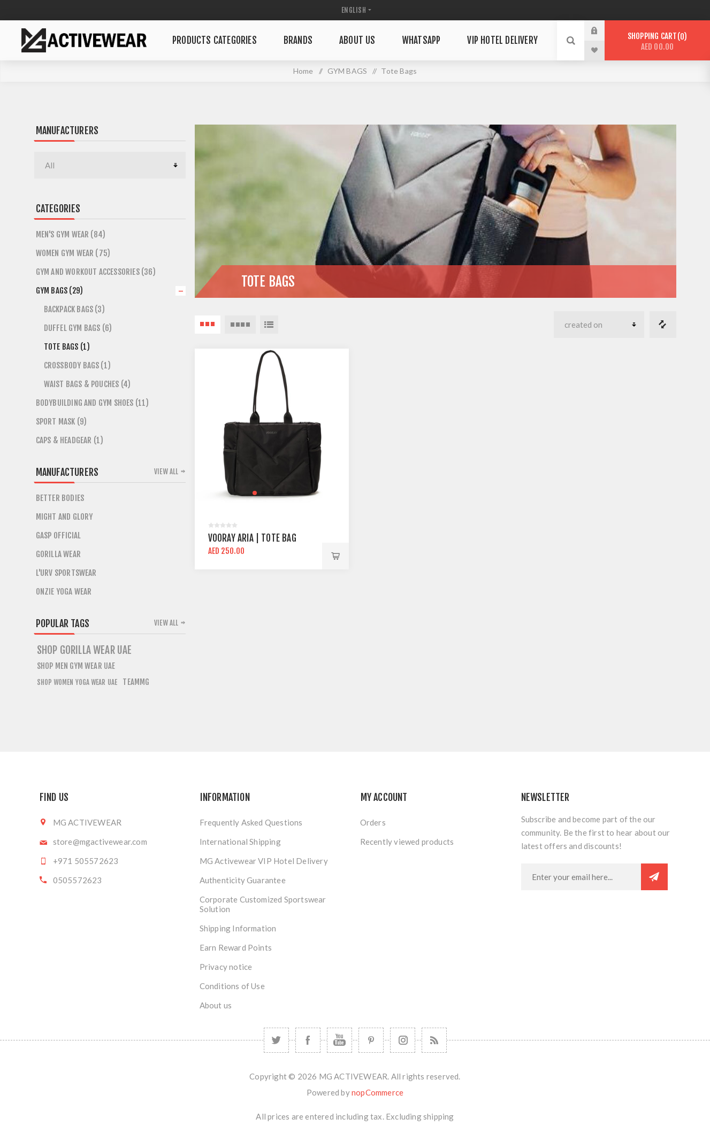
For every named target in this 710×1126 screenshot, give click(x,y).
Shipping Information (238, 928)
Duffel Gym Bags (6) (78, 328)
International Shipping (240, 841)
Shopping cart (657, 41)
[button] (255, 493)
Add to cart (335, 556)
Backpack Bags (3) (74, 309)
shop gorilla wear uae (84, 650)
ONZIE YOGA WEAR (64, 592)
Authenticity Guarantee (243, 880)
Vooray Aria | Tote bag (252, 538)
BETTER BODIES (60, 498)
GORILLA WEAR (58, 554)
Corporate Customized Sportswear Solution (263, 904)
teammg (136, 682)
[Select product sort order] (599, 324)
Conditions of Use (232, 986)
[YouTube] (339, 1040)
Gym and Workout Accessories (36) (96, 272)
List (269, 324)
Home (303, 70)
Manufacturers (67, 130)
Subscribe (654, 876)
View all (166, 471)
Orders (373, 822)
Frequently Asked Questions (251, 822)
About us (216, 1005)
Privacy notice (226, 966)
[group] (272, 426)
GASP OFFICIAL (58, 535)
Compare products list (663, 324)
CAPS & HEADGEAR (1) (70, 440)
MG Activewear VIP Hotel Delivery (264, 861)
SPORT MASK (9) (61, 422)
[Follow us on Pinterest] (371, 1040)
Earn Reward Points (236, 947)
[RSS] (434, 1040)
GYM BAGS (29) (59, 291)
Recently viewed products (407, 841)
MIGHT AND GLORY (64, 517)
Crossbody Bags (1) (77, 365)
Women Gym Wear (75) (73, 253)
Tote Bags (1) (67, 347)
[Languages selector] (355, 10)
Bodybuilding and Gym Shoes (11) (92, 403)
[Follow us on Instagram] (402, 1040)
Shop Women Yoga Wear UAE (77, 682)
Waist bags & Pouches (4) (87, 384)
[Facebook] (307, 1040)
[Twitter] (276, 1040)
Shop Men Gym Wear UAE (76, 666)
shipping (438, 1116)
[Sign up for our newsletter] (581, 876)
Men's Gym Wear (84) (71, 234)
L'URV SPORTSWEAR (66, 573)
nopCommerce (377, 1092)
